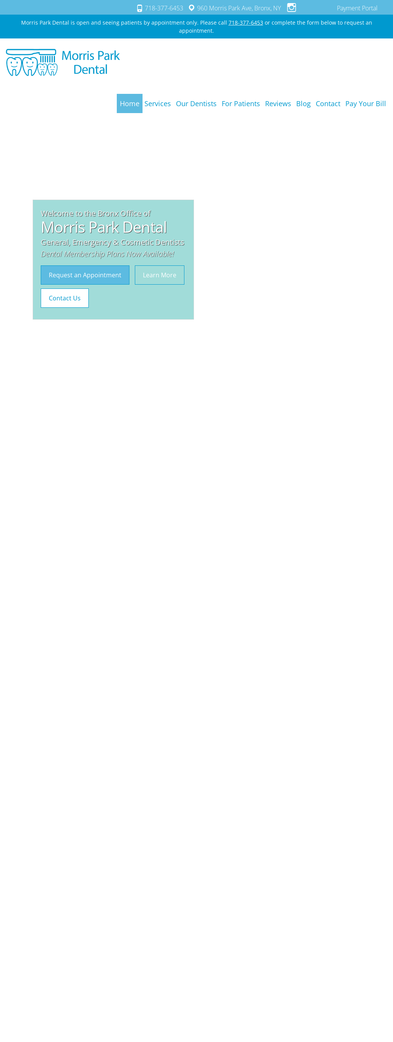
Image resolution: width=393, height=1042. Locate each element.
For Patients (241, 103)
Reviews (278, 103)
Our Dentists (196, 103)
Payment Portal (357, 8)
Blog (303, 103)
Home (129, 103)
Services (157, 103)
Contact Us (65, 298)
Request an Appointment (85, 275)
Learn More (159, 275)
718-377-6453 (159, 7)
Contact (328, 103)
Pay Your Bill (365, 103)
